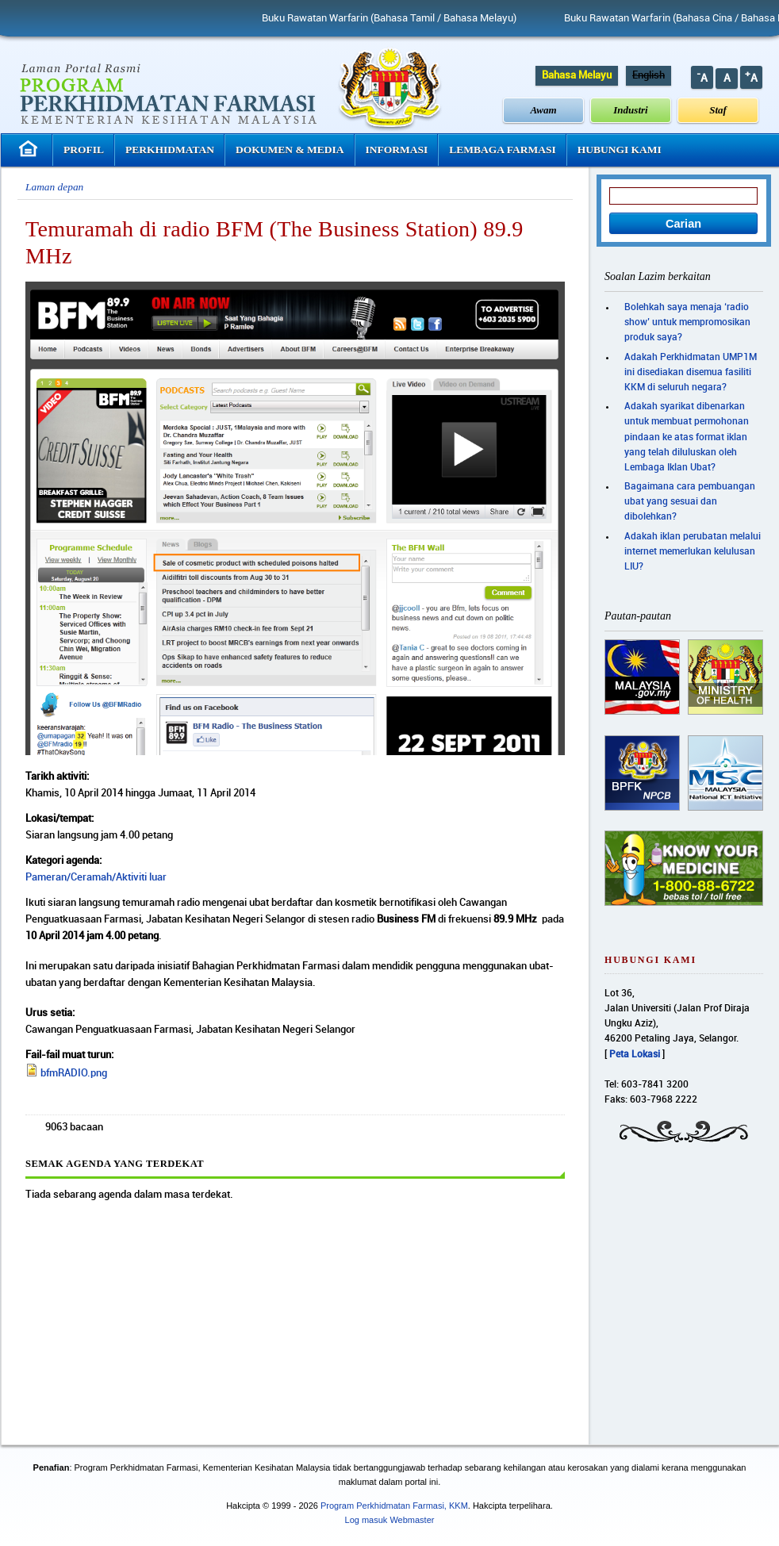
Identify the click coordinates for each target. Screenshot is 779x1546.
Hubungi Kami (620, 149)
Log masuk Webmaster (390, 1520)
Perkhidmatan (169, 149)
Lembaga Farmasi (502, 149)
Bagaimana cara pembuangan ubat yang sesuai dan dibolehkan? (689, 501)
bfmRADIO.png (73, 1073)
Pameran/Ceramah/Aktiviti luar (96, 877)
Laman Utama (30, 149)
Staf (718, 110)
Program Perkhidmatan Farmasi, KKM (394, 1505)
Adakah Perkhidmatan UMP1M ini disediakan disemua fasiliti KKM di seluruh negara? (690, 372)
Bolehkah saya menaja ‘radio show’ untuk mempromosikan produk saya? (687, 322)
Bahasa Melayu (577, 75)
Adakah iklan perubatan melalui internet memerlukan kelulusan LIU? (692, 551)
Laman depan (54, 187)
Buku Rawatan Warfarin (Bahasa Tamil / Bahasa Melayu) (405, 18)
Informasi (397, 149)
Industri (630, 110)
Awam (544, 110)
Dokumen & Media (290, 149)
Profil (83, 149)
